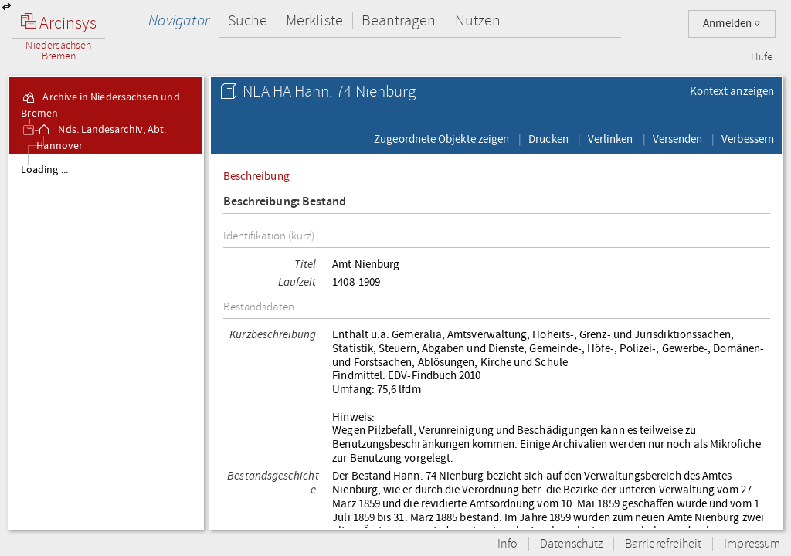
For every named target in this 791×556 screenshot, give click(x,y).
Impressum (752, 544)
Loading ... (44, 170)
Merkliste (314, 20)
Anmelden (732, 23)
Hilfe (761, 57)
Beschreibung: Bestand (285, 202)
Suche (247, 20)
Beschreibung (256, 176)
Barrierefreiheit (663, 544)
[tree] (105, 341)
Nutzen (478, 20)
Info (507, 544)
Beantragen (399, 20)
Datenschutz (571, 544)
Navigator (178, 20)
